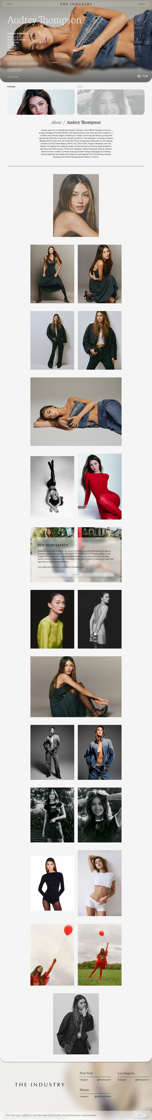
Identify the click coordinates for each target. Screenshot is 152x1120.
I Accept (76, 574)
